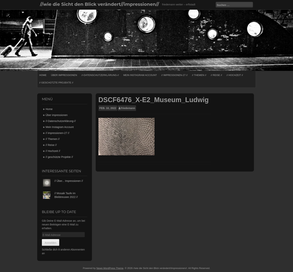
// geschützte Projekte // (56, 82)
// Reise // (216, 75)
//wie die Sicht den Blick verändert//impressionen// (99, 4)
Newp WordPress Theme (110, 268)
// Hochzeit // (234, 75)
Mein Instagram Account (140, 75)
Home (43, 75)
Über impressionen (64, 75)
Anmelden (50, 242)
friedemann (128, 108)
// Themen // (199, 75)
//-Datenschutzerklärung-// (100, 75)
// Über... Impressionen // (68, 180)
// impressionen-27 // (174, 75)
